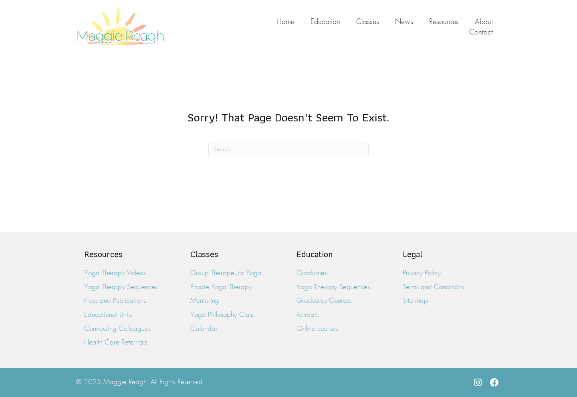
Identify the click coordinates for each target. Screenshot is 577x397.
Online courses (317, 329)
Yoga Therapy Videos (115, 273)
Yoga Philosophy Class (222, 315)
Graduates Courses (324, 301)
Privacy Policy (422, 273)
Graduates (312, 273)
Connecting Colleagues (117, 329)
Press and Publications (115, 301)
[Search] (288, 149)
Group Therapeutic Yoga (226, 273)
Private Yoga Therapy (221, 287)
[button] (477, 382)
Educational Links (108, 315)
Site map (415, 301)
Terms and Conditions (433, 287)
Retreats (308, 315)
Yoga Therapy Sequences (120, 287)
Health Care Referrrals (115, 343)
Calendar (204, 329)
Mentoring (204, 301)
